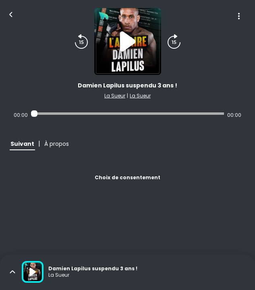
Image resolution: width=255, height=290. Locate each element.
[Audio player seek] (127, 114)
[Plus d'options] (239, 16)
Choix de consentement (127, 177)
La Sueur (114, 95)
